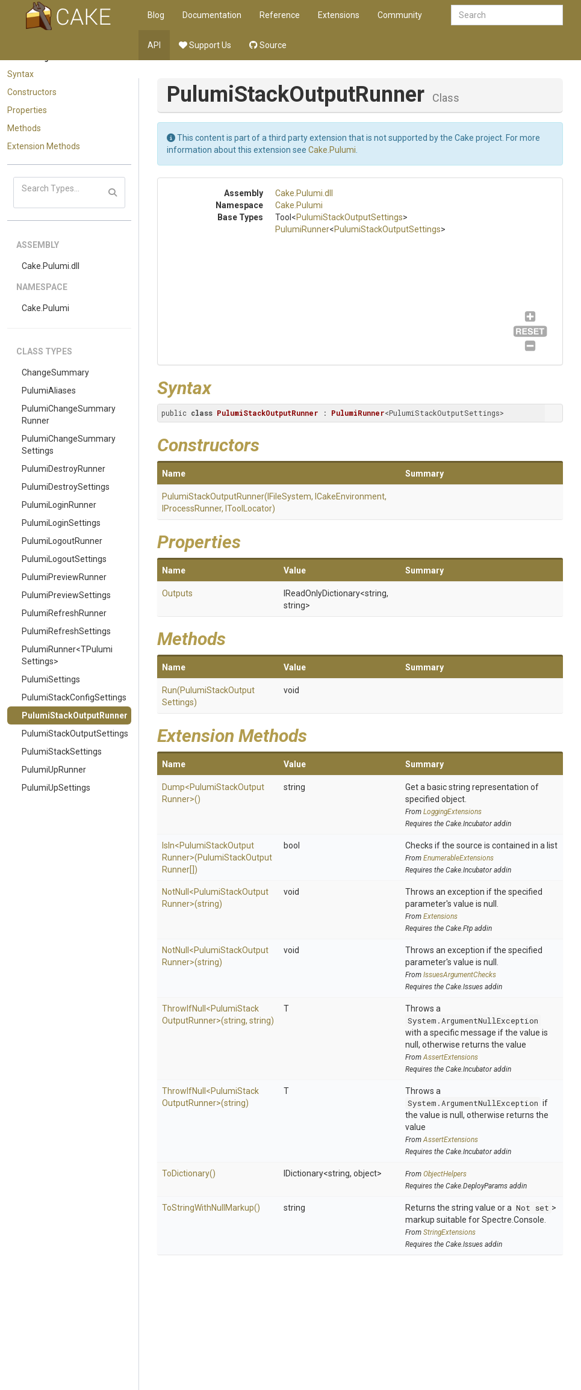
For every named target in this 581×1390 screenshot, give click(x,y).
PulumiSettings (51, 679)
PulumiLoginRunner (59, 505)
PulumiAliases (49, 390)
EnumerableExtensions (458, 858)
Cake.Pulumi (45, 308)
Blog (156, 15)
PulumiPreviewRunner (64, 577)
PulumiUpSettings (56, 787)
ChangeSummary (55, 372)
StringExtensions (449, 1232)
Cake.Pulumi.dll (50, 266)
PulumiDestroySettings (66, 487)
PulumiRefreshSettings (66, 631)
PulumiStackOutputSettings (75, 733)
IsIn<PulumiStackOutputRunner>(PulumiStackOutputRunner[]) (217, 857)
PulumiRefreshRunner (64, 613)
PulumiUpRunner (54, 769)
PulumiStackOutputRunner (75, 715)
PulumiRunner (302, 229)
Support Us (205, 45)
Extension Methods (43, 146)
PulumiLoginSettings (61, 523)
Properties (27, 110)
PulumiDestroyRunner (63, 469)
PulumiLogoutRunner (62, 541)
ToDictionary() (189, 1173)
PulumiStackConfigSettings (74, 697)
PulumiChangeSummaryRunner (69, 414)
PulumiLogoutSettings (64, 559)
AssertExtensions (450, 1057)
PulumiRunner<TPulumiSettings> (67, 655)
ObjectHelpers (445, 1174)
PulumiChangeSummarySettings (69, 445)
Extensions (338, 15)
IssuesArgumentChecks (459, 975)
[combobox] (507, 15)
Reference (279, 15)
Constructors (32, 92)
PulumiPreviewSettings (66, 595)
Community (399, 15)
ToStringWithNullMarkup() (211, 1207)
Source (268, 45)
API (154, 45)
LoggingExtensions (452, 812)
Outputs (177, 593)
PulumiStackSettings (62, 751)
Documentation (211, 15)
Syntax (20, 74)
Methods (24, 128)
